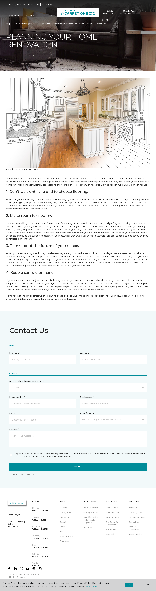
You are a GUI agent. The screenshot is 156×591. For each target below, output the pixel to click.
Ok (129, 585)
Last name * (85, 353)
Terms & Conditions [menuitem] (134, 528)
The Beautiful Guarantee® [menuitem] (112, 523)
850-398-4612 (48, 4)
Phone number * (16, 397)
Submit (78, 467)
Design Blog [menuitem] (88, 527)
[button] (102, 20)
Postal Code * (15, 413)
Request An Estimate (129, 12)
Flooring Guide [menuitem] (112, 517)
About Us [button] (47, 16)
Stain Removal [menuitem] (112, 508)
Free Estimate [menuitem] (66, 536)
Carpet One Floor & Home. (27, 574)
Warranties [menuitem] (111, 529)
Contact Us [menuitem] (134, 522)
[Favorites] (107, 20)
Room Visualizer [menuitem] (90, 508)
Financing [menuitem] (64, 541)
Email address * (86, 397)
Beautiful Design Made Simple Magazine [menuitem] (90, 520)
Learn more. (91, 586)
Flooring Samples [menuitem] (91, 512)
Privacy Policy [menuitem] (135, 534)
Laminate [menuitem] (64, 527)
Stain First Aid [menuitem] (112, 512)
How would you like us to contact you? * (27, 381)
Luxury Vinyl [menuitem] (65, 512)
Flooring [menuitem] (63, 508)
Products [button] (13, 16)
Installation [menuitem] (111, 534)
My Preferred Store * (89, 413)
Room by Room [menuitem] (136, 512)
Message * (14, 429)
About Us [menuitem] (133, 508)
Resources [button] (31, 16)
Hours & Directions (109, 12)
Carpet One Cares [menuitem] (137, 517)
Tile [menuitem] (61, 531)
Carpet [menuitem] (63, 522)
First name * (14, 353)
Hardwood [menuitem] (64, 517)
